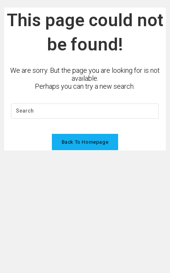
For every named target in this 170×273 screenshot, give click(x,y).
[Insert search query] (85, 111)
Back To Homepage (85, 142)
